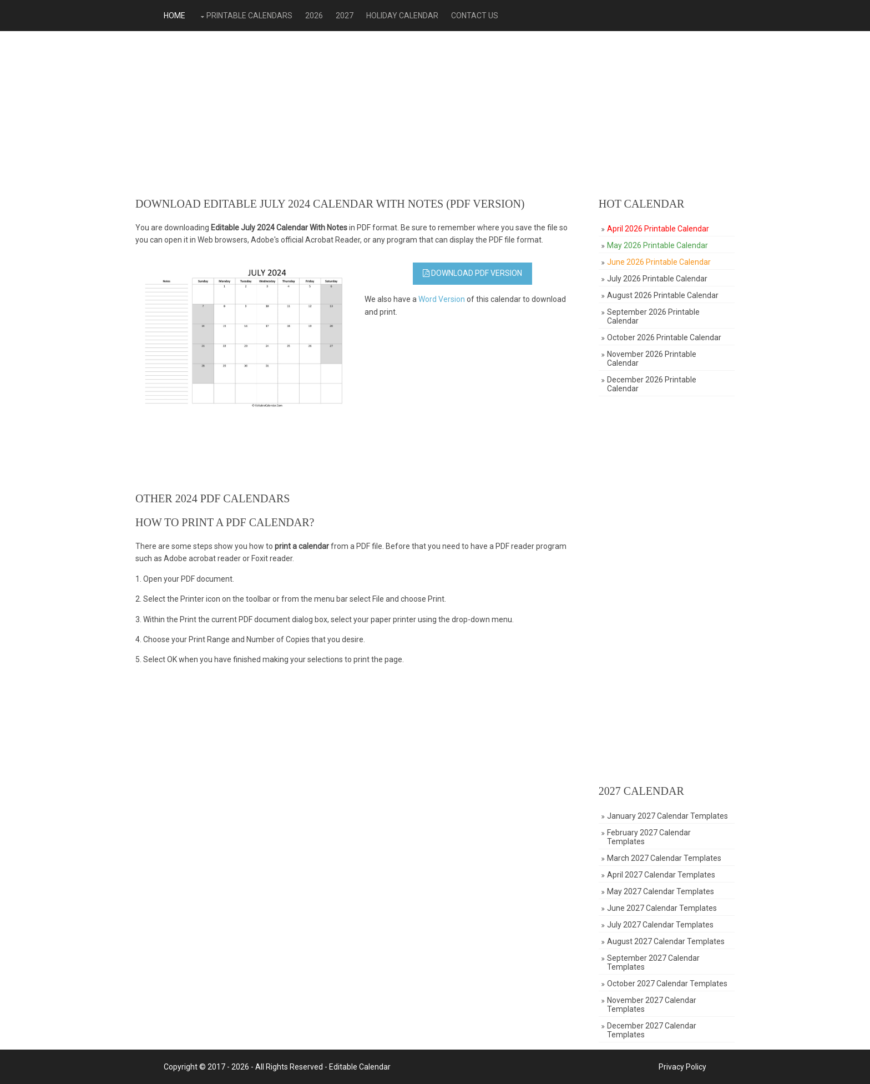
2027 (344, 15)
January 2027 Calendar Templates (667, 815)
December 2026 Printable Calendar (651, 384)
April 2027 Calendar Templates (661, 874)
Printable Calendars (249, 15)
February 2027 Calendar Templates (649, 837)
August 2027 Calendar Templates (666, 941)
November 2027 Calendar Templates (651, 1005)
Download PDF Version (472, 273)
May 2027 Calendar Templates (660, 891)
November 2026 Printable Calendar (651, 358)
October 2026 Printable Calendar (664, 337)
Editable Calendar (360, 1066)
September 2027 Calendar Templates (653, 962)
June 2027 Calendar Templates (662, 908)
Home (174, 15)
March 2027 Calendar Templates (664, 858)
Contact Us (474, 15)
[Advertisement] (435, 114)
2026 (314, 15)
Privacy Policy (682, 1066)
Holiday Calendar (402, 15)
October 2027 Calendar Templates (667, 983)
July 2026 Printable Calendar (657, 278)
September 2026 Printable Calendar (653, 316)
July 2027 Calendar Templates (660, 924)
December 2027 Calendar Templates (651, 1030)
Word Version (441, 299)
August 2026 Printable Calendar (663, 295)
